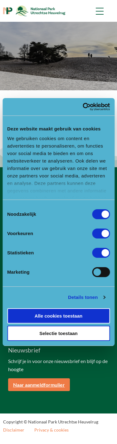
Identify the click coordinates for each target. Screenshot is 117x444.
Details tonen (83, 297)
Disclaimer (13, 430)
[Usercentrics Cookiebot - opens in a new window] (83, 107)
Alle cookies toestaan (58, 316)
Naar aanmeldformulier (39, 385)
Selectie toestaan (58, 333)
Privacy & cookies (51, 430)
